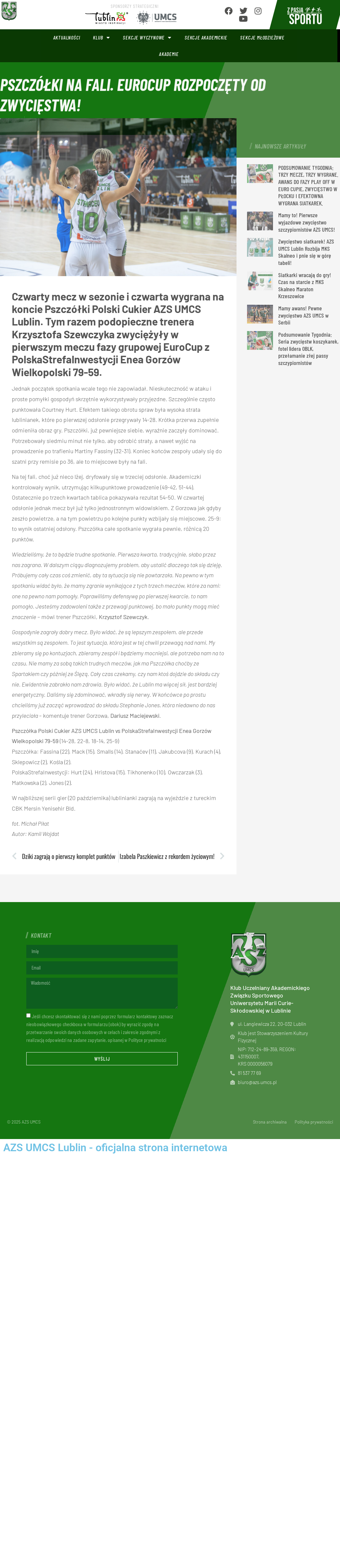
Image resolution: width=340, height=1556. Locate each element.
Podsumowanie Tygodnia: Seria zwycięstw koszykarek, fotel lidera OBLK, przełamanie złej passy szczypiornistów (308, 348)
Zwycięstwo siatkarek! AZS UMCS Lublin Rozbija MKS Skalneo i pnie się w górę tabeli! (306, 252)
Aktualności (66, 37)
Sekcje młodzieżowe (262, 37)
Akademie (168, 54)
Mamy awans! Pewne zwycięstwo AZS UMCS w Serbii (303, 315)
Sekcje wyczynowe (147, 37)
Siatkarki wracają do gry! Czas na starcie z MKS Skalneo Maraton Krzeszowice (304, 285)
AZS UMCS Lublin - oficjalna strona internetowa (115, 1147)
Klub (101, 37)
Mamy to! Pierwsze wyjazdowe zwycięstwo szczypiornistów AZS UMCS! (306, 222)
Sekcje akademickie (206, 37)
